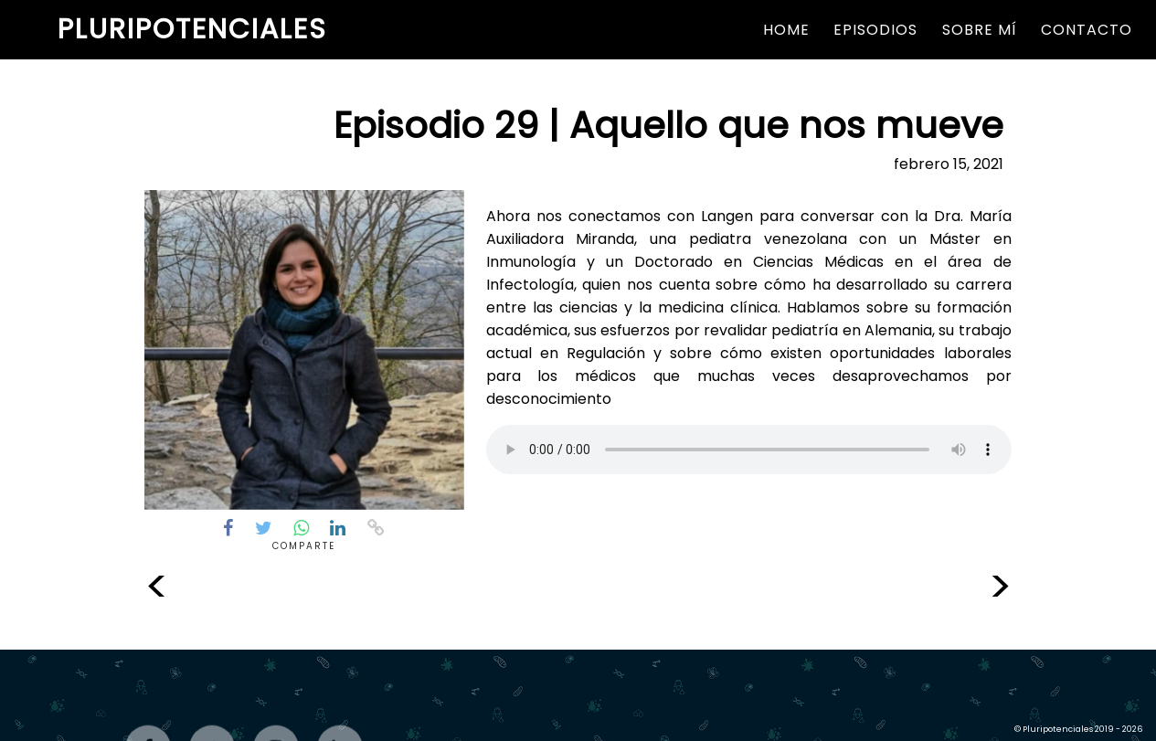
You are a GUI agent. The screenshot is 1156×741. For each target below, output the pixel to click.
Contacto (1086, 29)
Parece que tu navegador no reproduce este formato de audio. (749, 449)
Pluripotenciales (192, 29)
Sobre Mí (979, 29)
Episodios (875, 29)
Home (786, 29)
